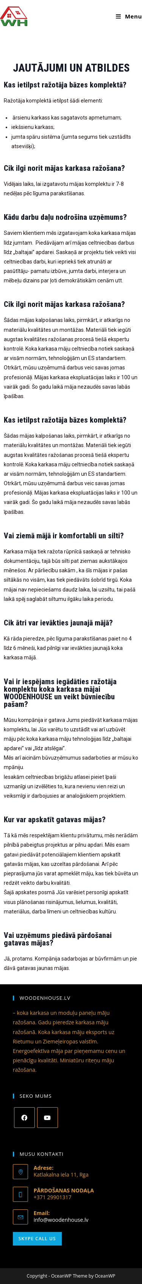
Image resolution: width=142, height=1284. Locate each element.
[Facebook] (24, 1117)
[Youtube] (47, 1117)
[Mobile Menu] (129, 16)
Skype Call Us (37, 1238)
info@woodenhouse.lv (61, 1219)
